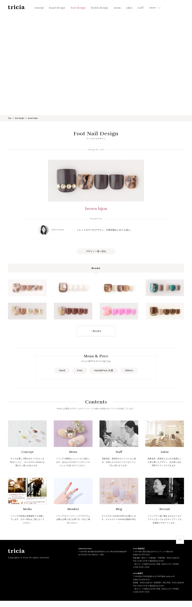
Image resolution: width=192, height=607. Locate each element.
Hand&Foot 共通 (103, 370)
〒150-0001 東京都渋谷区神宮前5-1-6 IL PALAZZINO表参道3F (102, 552)
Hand (62, 370)
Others (129, 370)
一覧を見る (96, 331)
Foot (79, 370)
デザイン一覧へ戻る (96, 251)
